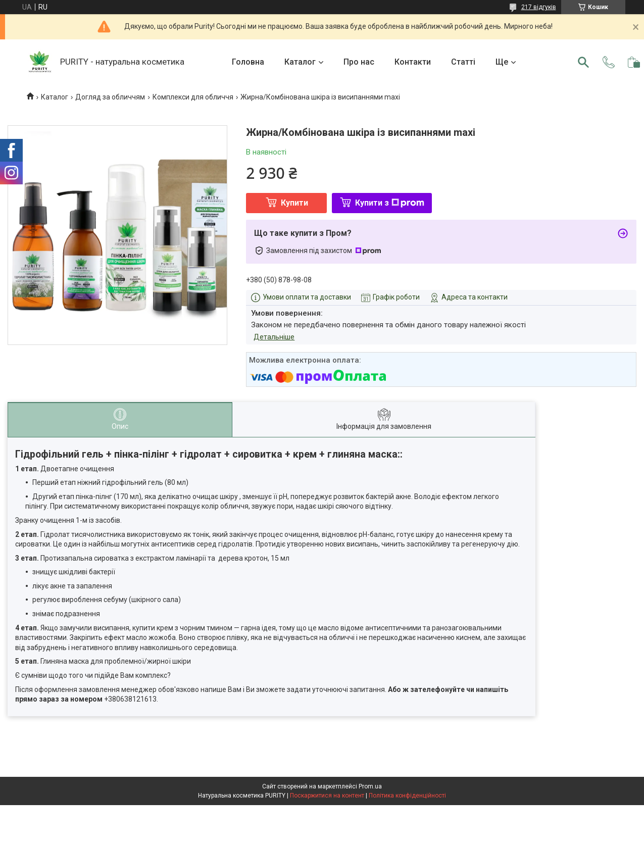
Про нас (358, 62)
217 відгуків (538, 7)
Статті (463, 62)
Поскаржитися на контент (327, 795)
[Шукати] (583, 62)
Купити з (389, 203)
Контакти (412, 62)
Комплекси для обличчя (193, 97)
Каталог (300, 62)
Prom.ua (370, 786)
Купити (294, 203)
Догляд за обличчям (110, 97)
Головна (248, 62)
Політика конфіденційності (407, 795)
